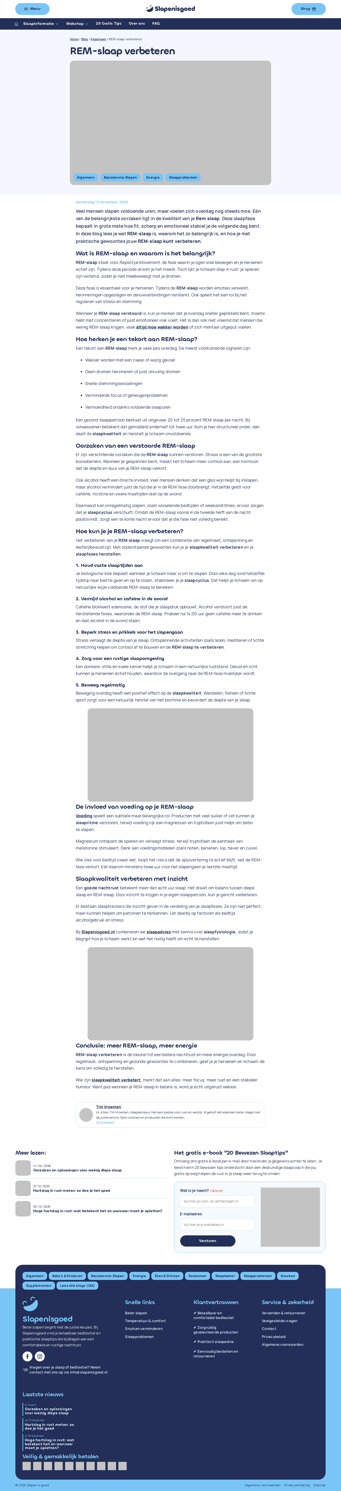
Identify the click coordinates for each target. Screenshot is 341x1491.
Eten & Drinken (167, 1276)
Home (74, 39)
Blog (84, 39)
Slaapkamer (225, 1276)
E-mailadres (191, 1213)
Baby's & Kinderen (67, 1276)
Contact (269, 1329)
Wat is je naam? (201, 1190)
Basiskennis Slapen (120, 177)
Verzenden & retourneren (283, 1313)
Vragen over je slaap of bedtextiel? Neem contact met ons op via (68, 1370)
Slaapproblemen (183, 177)
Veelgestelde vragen (280, 1321)
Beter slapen (136, 1313)
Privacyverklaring (297, 1485)
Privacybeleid (274, 1336)
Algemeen (98, 39)
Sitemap (319, 1485)
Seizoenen (197, 1276)
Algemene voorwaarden (282, 1344)
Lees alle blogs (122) (77, 1285)
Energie (153, 177)
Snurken (288, 1276)
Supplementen (38, 1285)
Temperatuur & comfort (145, 1321)
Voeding (84, 815)
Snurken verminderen (144, 1329)
